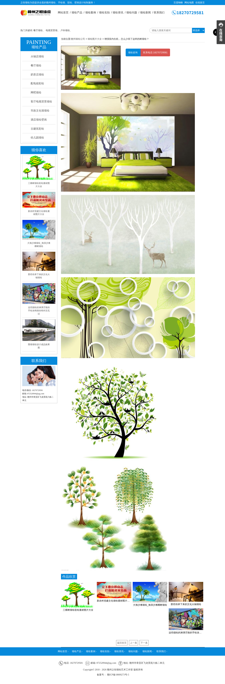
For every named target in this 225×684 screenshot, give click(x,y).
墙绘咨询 (133, 52)
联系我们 (159, 12)
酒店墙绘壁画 (39, 119)
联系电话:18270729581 (155, 52)
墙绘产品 (78, 12)
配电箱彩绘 (37, 83)
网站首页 (64, 12)
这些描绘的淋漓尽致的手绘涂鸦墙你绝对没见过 (39, 310)
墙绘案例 (91, 12)
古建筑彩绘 (37, 128)
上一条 (133, 642)
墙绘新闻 (146, 12)
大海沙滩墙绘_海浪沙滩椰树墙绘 (38, 244)
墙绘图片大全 (95, 39)
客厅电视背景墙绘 (41, 101)
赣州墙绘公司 (78, 39)
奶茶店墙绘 (37, 74)
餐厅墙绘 (38, 30)
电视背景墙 (51, 30)
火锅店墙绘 (37, 56)
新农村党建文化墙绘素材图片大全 (39, 213)
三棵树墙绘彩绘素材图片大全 (39, 185)
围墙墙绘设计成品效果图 (39, 346)
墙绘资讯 (119, 12)
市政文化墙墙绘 (40, 110)
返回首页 (121, 642)
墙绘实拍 (105, 12)
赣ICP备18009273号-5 (118, 674)
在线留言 (200, 2)
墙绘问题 (132, 12)
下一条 (144, 642)
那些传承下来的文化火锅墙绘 (39, 276)
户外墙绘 (65, 30)
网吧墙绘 (36, 92)
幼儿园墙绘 (37, 137)
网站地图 (189, 2)
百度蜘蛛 (178, 2)
